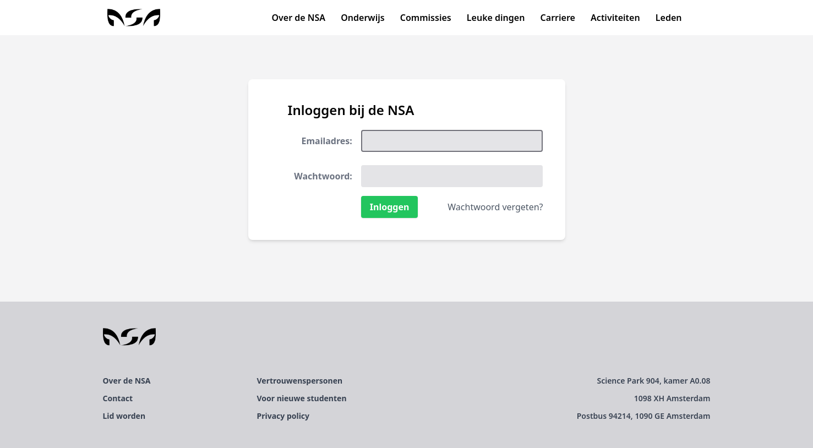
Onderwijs (362, 18)
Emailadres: (327, 141)
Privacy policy (283, 416)
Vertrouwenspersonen (300, 380)
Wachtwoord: (323, 176)
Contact (118, 398)
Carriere (558, 18)
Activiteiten (615, 18)
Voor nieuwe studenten (302, 398)
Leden (669, 18)
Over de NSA (298, 18)
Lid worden (124, 416)
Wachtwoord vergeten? (495, 207)
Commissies (425, 18)
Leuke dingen (496, 18)
